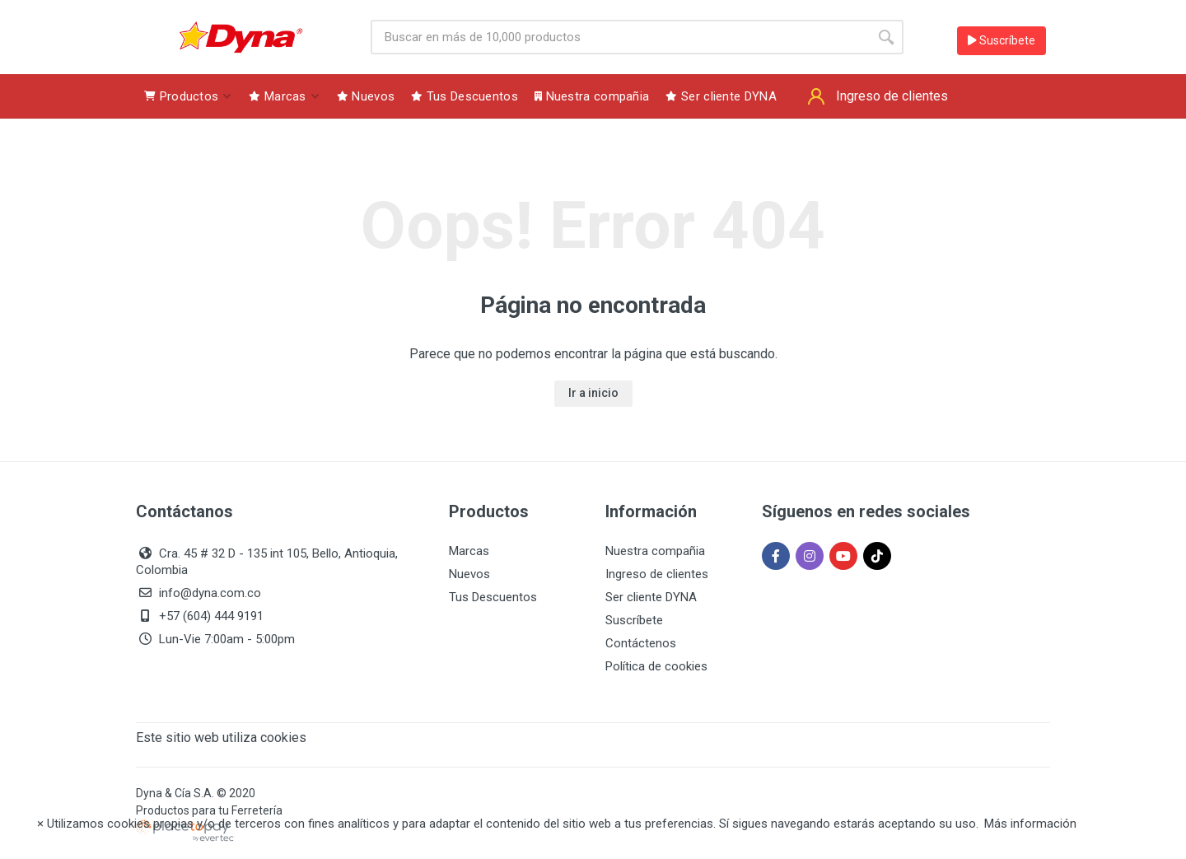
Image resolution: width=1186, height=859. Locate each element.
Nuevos (469, 574)
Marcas (469, 551)
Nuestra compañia (655, 551)
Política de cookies (656, 666)
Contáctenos (640, 643)
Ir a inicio (593, 392)
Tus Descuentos (493, 597)
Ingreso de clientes (656, 574)
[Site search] (620, 37)
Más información (1030, 823)
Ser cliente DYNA (651, 597)
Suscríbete (1001, 40)
